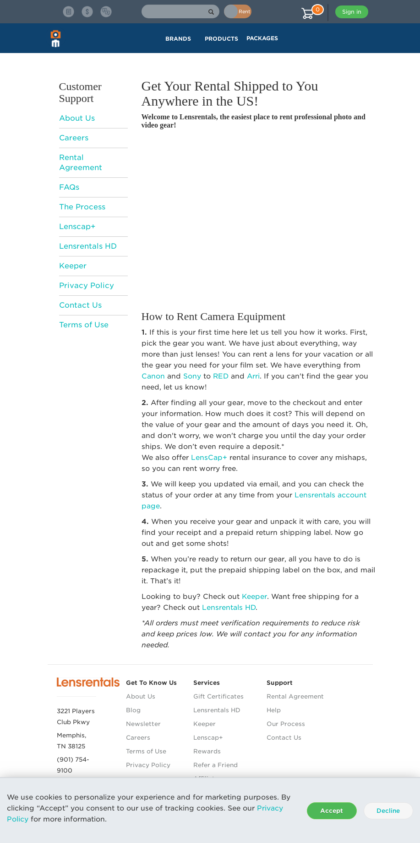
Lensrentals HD (88, 246)
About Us (77, 118)
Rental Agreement (295, 696)
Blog (133, 710)
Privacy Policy (86, 285)
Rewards (207, 751)
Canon (153, 376)
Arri (253, 376)
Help (274, 710)
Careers (73, 137)
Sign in (351, 11)
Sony (192, 376)
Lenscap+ (77, 226)
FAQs (69, 187)
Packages (262, 38)
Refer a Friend (215, 765)
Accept (331, 810)
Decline (388, 810)
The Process (82, 207)
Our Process (286, 723)
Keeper (73, 265)
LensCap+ (209, 458)
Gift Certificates (218, 696)
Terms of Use (84, 324)
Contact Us (80, 305)
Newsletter (143, 723)
